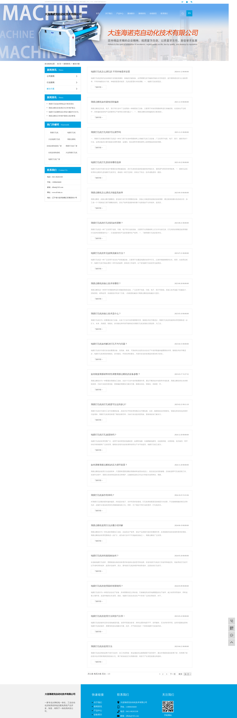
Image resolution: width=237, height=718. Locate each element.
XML (91, 2)
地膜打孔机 (71, 132)
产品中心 (120, 13)
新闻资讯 (142, 13)
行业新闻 (50, 82)
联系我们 (164, 13)
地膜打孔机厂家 (54, 159)
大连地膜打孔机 (54, 139)
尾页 (180, 674)
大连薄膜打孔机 (71, 153)
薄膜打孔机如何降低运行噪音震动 (61, 104)
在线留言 (153, 13)
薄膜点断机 (71, 139)
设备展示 (98, 714)
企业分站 (76, 2)
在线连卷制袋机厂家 (54, 146)
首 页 (59, 64)
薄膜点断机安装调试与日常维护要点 (61, 108)
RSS (88, 2)
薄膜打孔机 (54, 132)
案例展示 (131, 13)
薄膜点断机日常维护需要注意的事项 (61, 116)
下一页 (173, 674)
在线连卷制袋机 (54, 153)
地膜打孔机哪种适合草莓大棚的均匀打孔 (63, 112)
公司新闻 (50, 76)
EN (189, 13)
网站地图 (83, 2)
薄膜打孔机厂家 (71, 146)
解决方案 (76, 64)
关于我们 (108, 13)
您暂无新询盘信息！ (100, 2)
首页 (98, 13)
